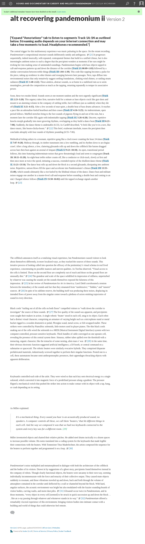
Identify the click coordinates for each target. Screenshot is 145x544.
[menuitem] (3, 3)
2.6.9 (30, 531)
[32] (83, 498)
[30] (71, 448)
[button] (134, 3)
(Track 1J (61, 150)
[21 (90, 55)
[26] (23, 291)
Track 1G (72, 117)
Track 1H (100, 121)
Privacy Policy (52, 531)
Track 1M (96, 168)
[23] (20, 183)
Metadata (56, 528)
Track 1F (68, 110)
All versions (47, 528)
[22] (51, 128)
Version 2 (13, 528)
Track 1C (24, 82)
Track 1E (18, 106)
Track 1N (42, 179)
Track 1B (54, 72)
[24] (30, 276)
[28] (89, 341)
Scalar (25, 531)
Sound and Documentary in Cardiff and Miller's (53, 3)
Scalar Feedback (65, 531)
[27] (51, 312)
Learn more (61, 12)
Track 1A (77, 68)
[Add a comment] (13, 512)
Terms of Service (40, 531)
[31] (61, 491)
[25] (26, 283)
